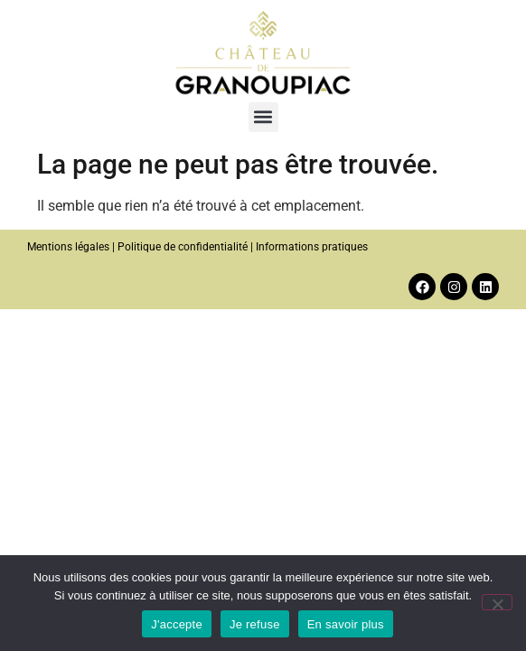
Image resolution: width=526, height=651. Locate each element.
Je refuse (255, 624)
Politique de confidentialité (182, 247)
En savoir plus (345, 624)
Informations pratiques (312, 247)
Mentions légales (68, 247)
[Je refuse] (497, 602)
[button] (263, 117)
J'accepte (176, 624)
